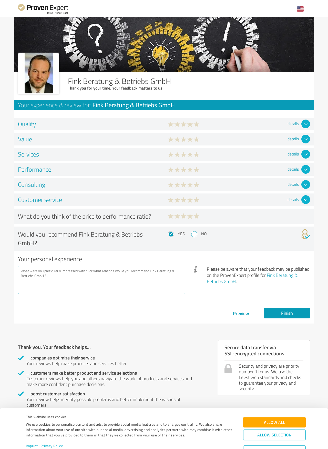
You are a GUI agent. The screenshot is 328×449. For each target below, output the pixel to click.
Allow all (274, 401)
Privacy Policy (51, 425)
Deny (275, 430)
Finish (287, 313)
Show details (196, 439)
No (204, 234)
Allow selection (274, 414)
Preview (241, 313)
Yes (181, 234)
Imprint (32, 425)
